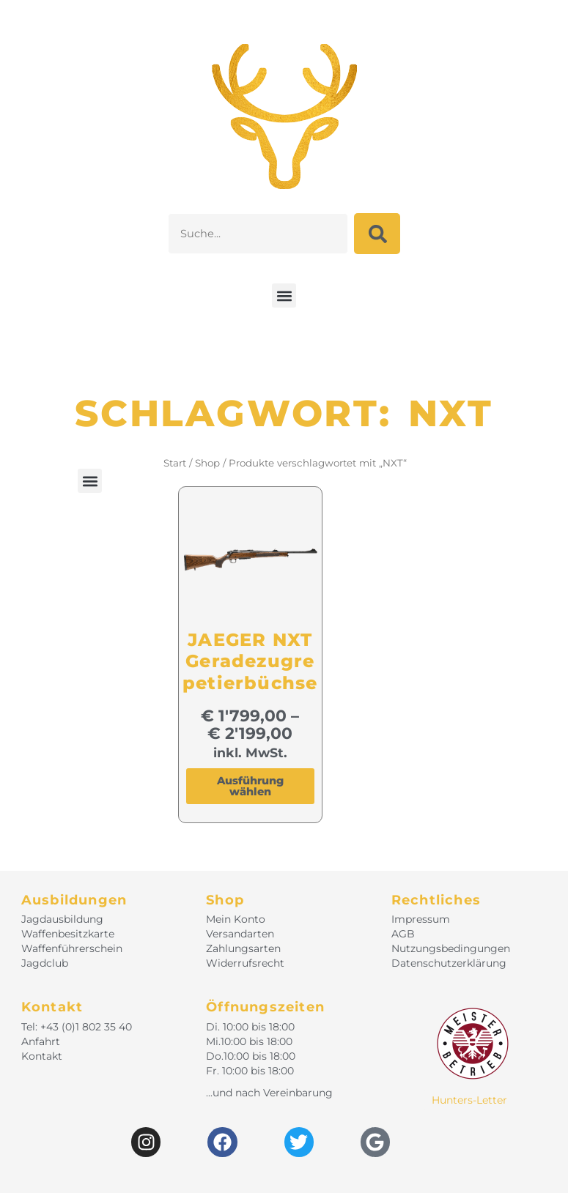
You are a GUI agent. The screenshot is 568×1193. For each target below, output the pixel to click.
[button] (284, 295)
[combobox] (257, 233)
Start (174, 463)
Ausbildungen (74, 900)
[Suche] (377, 233)
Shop (207, 463)
